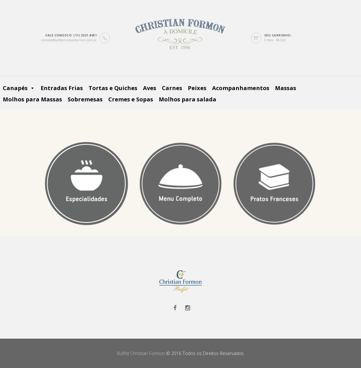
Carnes (172, 88)
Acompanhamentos (240, 88)
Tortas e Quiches (113, 88)
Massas (285, 88)
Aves (149, 88)
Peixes (197, 88)
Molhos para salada (187, 99)
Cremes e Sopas (130, 99)
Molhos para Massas (32, 99)
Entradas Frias (62, 88)
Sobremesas (85, 99)
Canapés (19, 88)
